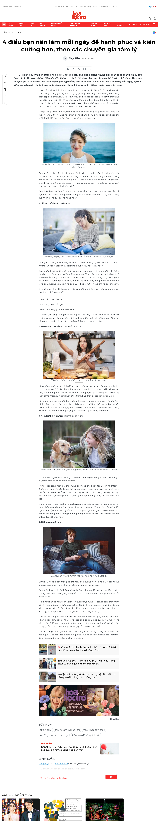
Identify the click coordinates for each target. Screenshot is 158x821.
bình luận (90, 69)
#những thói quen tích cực (54, 735)
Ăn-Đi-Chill (94, 24)
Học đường (42, 24)
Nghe (4, 76)
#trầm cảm (46, 730)
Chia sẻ (4, 82)
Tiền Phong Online (64, 7)
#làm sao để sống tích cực (86, 735)
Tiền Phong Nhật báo (86, 7)
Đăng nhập (44, 763)
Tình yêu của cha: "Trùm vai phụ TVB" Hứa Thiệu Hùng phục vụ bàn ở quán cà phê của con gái (86, 662)
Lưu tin (4, 89)
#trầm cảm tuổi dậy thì (67, 730)
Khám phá (21, 24)
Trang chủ (4, 24)
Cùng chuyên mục (17, 794)
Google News (154, 33)
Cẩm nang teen (12, 33)
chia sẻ (68, 69)
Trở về (4, 102)
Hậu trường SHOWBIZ (75, 24)
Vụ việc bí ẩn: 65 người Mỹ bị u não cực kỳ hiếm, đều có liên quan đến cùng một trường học (86, 676)
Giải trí (32, 24)
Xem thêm (154, 24)
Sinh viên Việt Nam (108, 7)
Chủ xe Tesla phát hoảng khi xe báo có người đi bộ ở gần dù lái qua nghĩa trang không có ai (87, 649)
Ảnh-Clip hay (107, 24)
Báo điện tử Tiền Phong (79, 15)
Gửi (111, 777)
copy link (79, 69)
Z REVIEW (120, 24)
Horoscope (144, 24)
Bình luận (4, 96)
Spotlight (133, 24)
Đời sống (11, 24)
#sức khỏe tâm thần (94, 730)
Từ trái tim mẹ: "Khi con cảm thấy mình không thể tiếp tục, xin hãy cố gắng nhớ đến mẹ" (69, 748)
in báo (84, 69)
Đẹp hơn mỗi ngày (56, 24)
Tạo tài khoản (61, 763)
